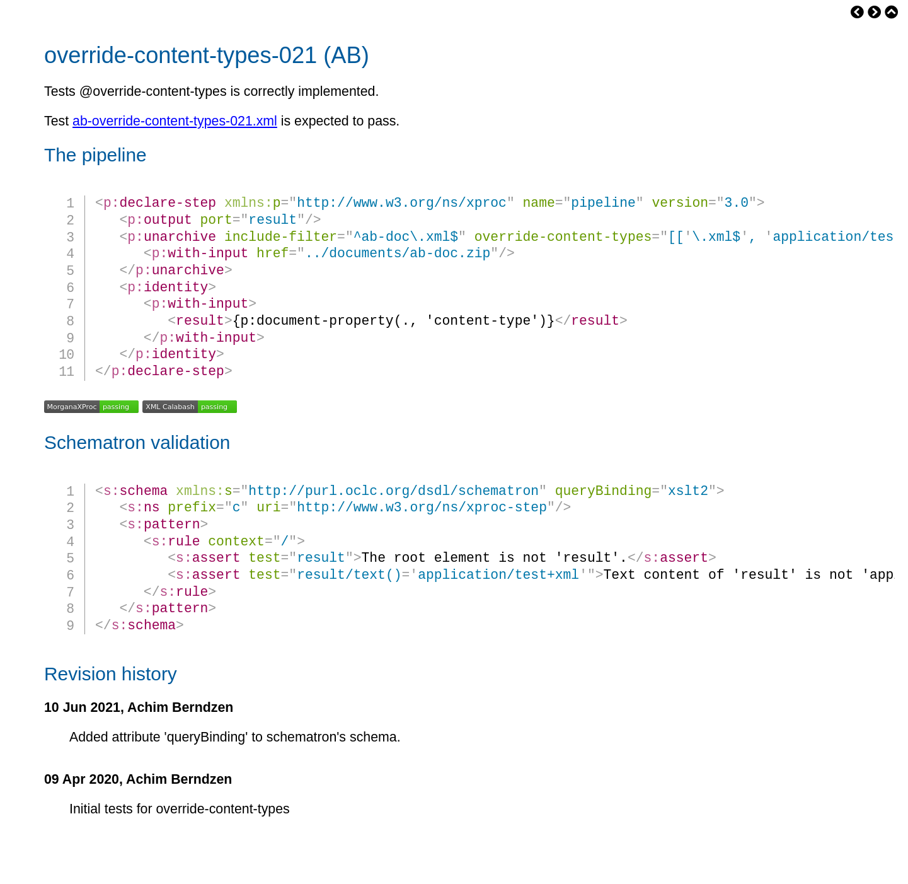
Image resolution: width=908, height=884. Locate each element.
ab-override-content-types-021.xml (174, 121)
